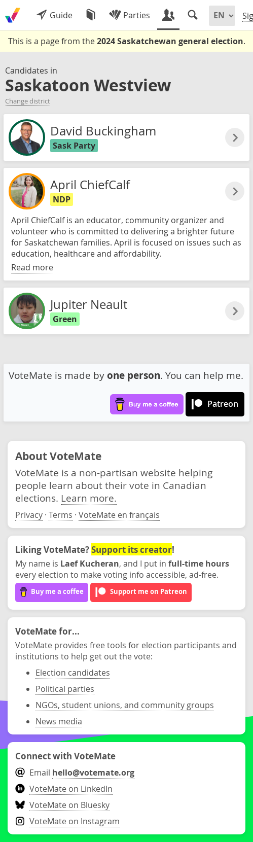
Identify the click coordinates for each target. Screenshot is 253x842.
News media (58, 721)
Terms (61, 514)
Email (74, 772)
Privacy (29, 514)
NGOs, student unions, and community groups (124, 705)
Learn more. (89, 498)
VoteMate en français (119, 514)
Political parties (64, 688)
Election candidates (72, 672)
